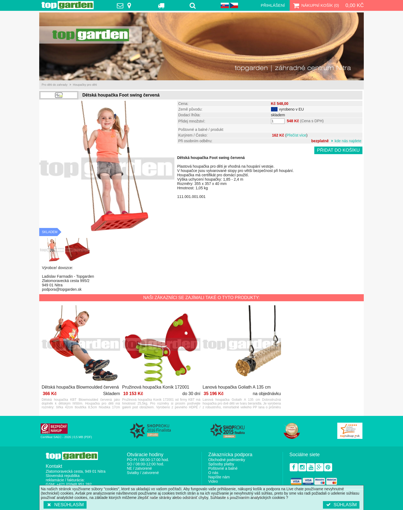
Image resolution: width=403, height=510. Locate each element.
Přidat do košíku (338, 150)
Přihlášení (273, 5)
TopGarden (67, 5)
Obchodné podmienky (226, 460)
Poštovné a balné (222, 468)
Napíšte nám (219, 477)
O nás (213, 473)
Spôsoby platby (221, 464)
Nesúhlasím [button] (65, 504)
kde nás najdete (348, 141)
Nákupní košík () (315, 5)
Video (213, 481)
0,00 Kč (354, 5)
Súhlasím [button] (341, 504)
